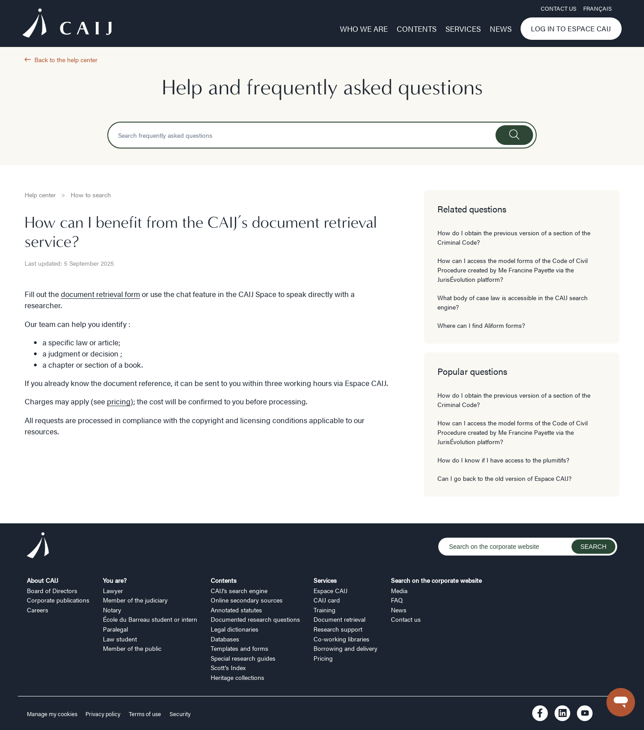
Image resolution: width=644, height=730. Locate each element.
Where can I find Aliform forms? (481, 325)
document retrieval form (100, 294)
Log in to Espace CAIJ (571, 28)
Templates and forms (239, 648)
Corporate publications (58, 599)
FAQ (397, 599)
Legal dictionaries (234, 628)
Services (463, 28)
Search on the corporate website (436, 580)
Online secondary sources (247, 599)
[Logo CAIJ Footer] (38, 546)
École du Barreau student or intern (150, 619)
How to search (91, 194)
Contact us (558, 8)
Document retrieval (339, 619)
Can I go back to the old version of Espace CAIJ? (504, 478)
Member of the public (132, 648)
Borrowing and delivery (345, 648)
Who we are (364, 28)
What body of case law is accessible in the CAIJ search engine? (512, 302)
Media (399, 590)
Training (324, 609)
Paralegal (115, 628)
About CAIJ (42, 580)
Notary (112, 609)
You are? (115, 580)
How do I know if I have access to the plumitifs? (503, 459)
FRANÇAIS (597, 8)
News (501, 28)
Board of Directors (52, 590)
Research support (338, 628)
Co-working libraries (341, 638)
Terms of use (145, 714)
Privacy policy (102, 714)
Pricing (323, 658)
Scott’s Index (228, 667)
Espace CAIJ (330, 590)
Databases (225, 638)
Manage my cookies (53, 714)
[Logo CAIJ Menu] (67, 24)
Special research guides (243, 658)
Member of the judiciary (135, 599)
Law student (120, 638)
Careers (37, 609)
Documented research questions (255, 619)
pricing (119, 401)
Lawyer (113, 590)
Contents (416, 28)
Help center (40, 194)
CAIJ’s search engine (239, 590)
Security (180, 714)
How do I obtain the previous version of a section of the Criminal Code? (513, 237)
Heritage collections (237, 677)
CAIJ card (327, 599)
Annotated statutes (236, 609)
